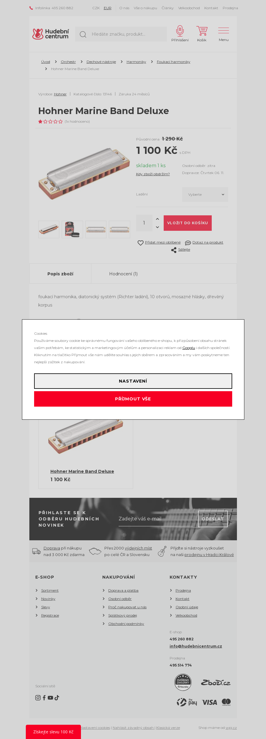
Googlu (188, 347)
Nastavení (133, 381)
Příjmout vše (133, 399)
